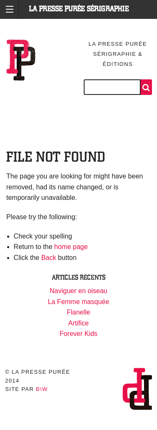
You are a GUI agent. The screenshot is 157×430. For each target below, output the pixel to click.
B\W (42, 389)
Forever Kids (78, 333)
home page (71, 246)
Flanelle (78, 312)
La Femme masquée (78, 301)
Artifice (78, 323)
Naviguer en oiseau (79, 290)
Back (48, 257)
